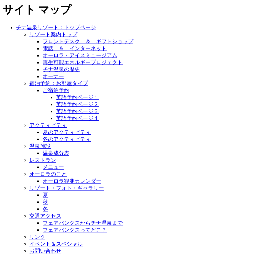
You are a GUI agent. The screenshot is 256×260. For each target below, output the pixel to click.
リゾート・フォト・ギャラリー (66, 188)
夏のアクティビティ (67, 132)
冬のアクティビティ (67, 139)
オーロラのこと (48, 174)
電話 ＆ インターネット (75, 48)
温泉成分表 (56, 153)
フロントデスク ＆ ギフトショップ (88, 41)
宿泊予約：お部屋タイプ (58, 83)
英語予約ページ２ (77, 104)
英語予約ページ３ (77, 111)
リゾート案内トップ (53, 34)
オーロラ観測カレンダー (72, 181)
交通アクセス (45, 216)
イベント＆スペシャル (56, 244)
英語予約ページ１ (77, 97)
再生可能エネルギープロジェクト (83, 62)
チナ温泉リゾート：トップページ (56, 27)
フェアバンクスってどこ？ (75, 230)
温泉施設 (40, 146)
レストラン (42, 160)
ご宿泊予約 (56, 90)
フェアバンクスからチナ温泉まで (83, 223)
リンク (37, 237)
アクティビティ (48, 125)
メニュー (53, 167)
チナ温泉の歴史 (61, 69)
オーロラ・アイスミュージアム (80, 55)
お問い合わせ (45, 251)
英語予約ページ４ (77, 118)
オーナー (53, 76)
